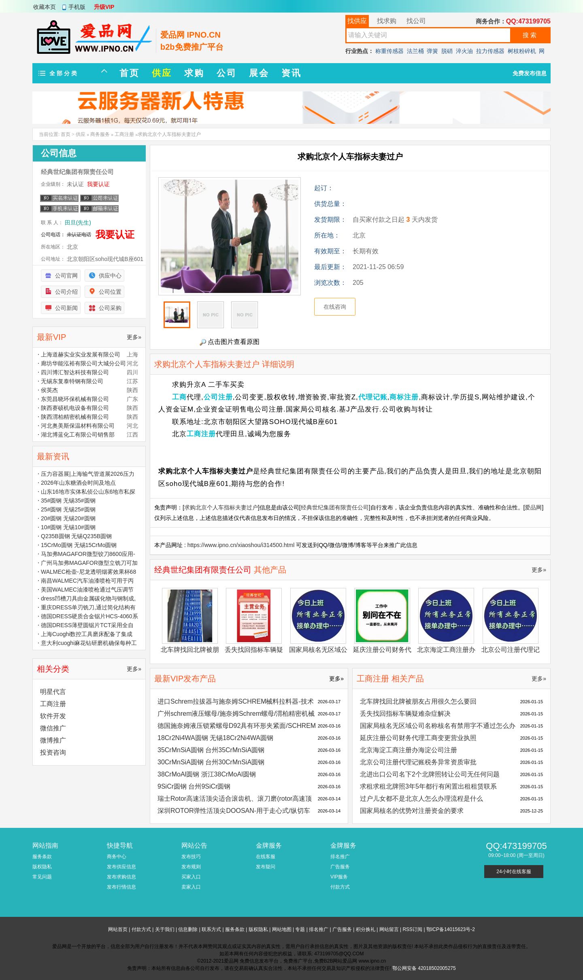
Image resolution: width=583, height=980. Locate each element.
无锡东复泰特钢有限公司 (72, 381)
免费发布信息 (530, 73)
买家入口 (191, 877)
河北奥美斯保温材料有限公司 (78, 425)
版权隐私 (42, 867)
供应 (80, 134)
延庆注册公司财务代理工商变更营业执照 (418, 737)
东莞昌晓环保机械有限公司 (75, 399)
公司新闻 (66, 308)
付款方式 (340, 887)
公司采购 (110, 308)
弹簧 (432, 51)
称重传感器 (389, 51)
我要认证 (98, 184)
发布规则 (191, 867)
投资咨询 (53, 752)
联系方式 (211, 929)
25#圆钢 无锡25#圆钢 (68, 509)
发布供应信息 (121, 867)
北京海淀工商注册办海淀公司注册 (408, 750)
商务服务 (100, 134)
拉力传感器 (490, 51)
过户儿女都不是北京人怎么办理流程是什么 (421, 798)
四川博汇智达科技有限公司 (75, 372)
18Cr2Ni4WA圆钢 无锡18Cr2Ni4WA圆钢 (215, 737)
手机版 (76, 7)
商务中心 (116, 856)
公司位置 (110, 291)
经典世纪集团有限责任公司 (335, 507)
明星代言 (53, 691)
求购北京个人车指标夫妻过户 (221, 507)
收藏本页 (44, 7)
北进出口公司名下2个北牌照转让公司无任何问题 (430, 774)
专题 (300, 929)
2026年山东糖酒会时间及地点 (78, 482)
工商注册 (124, 134)
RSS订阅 (412, 929)
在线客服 (265, 856)
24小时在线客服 (513, 871)
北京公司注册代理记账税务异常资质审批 (418, 762)
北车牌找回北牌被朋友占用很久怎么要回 (418, 701)
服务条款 (42, 856)
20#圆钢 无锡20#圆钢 (68, 518)
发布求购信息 (121, 877)
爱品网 (533, 507)
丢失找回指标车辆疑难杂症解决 (405, 713)
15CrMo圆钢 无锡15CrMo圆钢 (79, 545)
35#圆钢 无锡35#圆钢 (68, 500)
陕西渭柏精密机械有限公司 (75, 417)
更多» (539, 569)
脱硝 (447, 51)
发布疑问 (265, 867)
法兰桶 (415, 51)
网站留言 (389, 929)
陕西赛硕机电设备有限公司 (75, 408)
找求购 (386, 20)
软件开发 (53, 716)
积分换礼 (365, 929)
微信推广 (53, 728)
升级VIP (104, 7)
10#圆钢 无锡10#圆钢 (68, 527)
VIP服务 (339, 877)
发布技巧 (191, 856)
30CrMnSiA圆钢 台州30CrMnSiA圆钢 (210, 762)
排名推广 (340, 856)
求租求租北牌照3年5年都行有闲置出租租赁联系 (428, 786)
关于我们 (164, 929)
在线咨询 (334, 306)
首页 (65, 134)
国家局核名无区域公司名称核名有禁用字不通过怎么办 (437, 725)
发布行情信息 (121, 887)
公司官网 (66, 275)
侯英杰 (49, 390)
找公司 (416, 20)
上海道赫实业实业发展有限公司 (80, 354)
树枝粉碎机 (522, 51)
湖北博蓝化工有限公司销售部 (78, 434)
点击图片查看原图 (230, 342)
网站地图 (282, 929)
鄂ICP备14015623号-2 (450, 929)
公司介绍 (66, 291)
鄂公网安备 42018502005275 (424, 968)
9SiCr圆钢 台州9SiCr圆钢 (193, 786)
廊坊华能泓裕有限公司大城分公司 (83, 363)
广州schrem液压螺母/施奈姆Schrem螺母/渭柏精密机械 (236, 713)
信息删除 (188, 929)
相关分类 (53, 668)
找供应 (357, 20)
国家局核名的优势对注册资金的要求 (412, 810)
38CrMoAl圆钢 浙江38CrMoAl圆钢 (206, 774)
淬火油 (464, 51)
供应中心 (110, 275)
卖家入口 (191, 887)
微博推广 (53, 740)
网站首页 (118, 929)
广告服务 (340, 867)
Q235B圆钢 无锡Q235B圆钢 (76, 536)
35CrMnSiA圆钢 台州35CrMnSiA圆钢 (210, 750)
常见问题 (42, 877)
